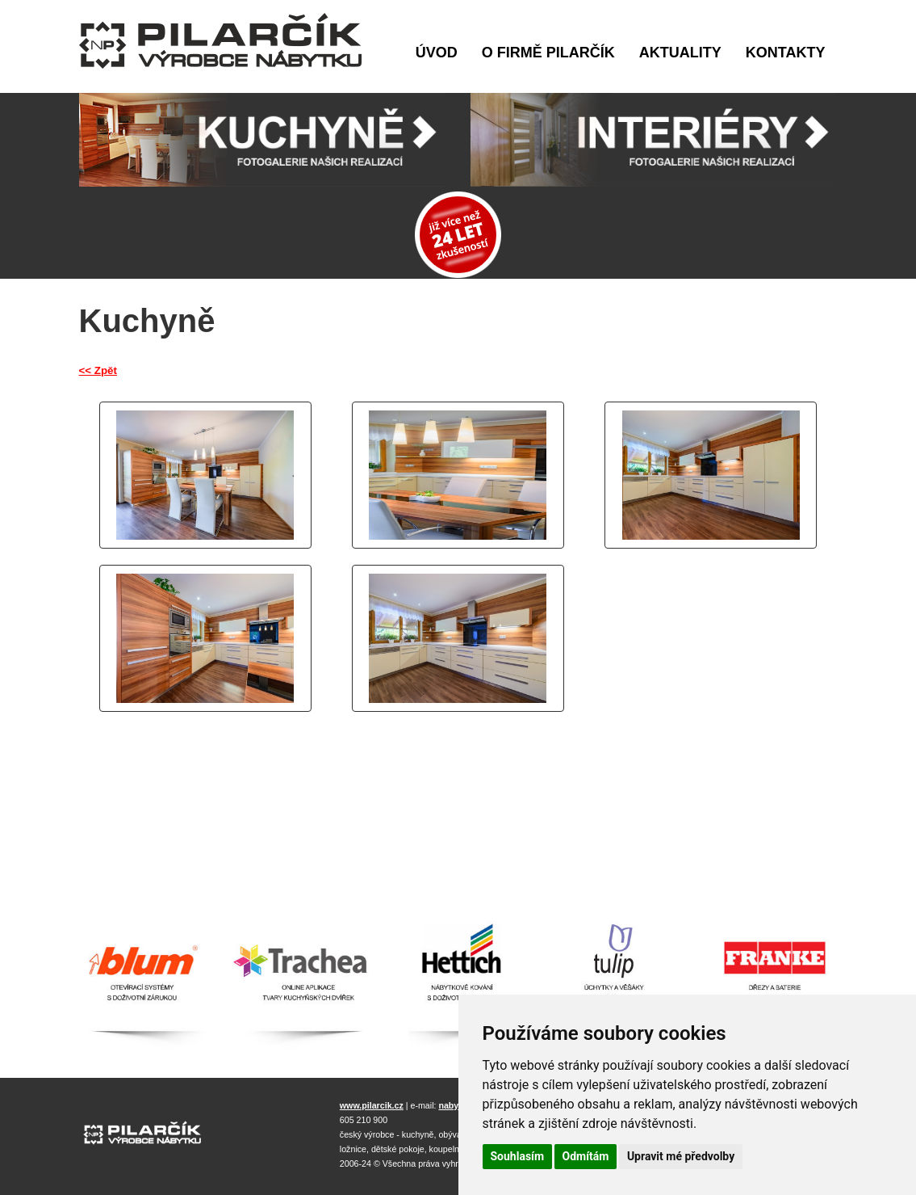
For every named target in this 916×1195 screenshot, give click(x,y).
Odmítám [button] (586, 1156)
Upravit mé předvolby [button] (680, 1156)
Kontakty (786, 52)
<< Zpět (98, 370)
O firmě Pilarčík (548, 52)
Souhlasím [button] (518, 1156)
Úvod (437, 52)
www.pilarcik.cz (372, 1105)
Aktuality (680, 52)
